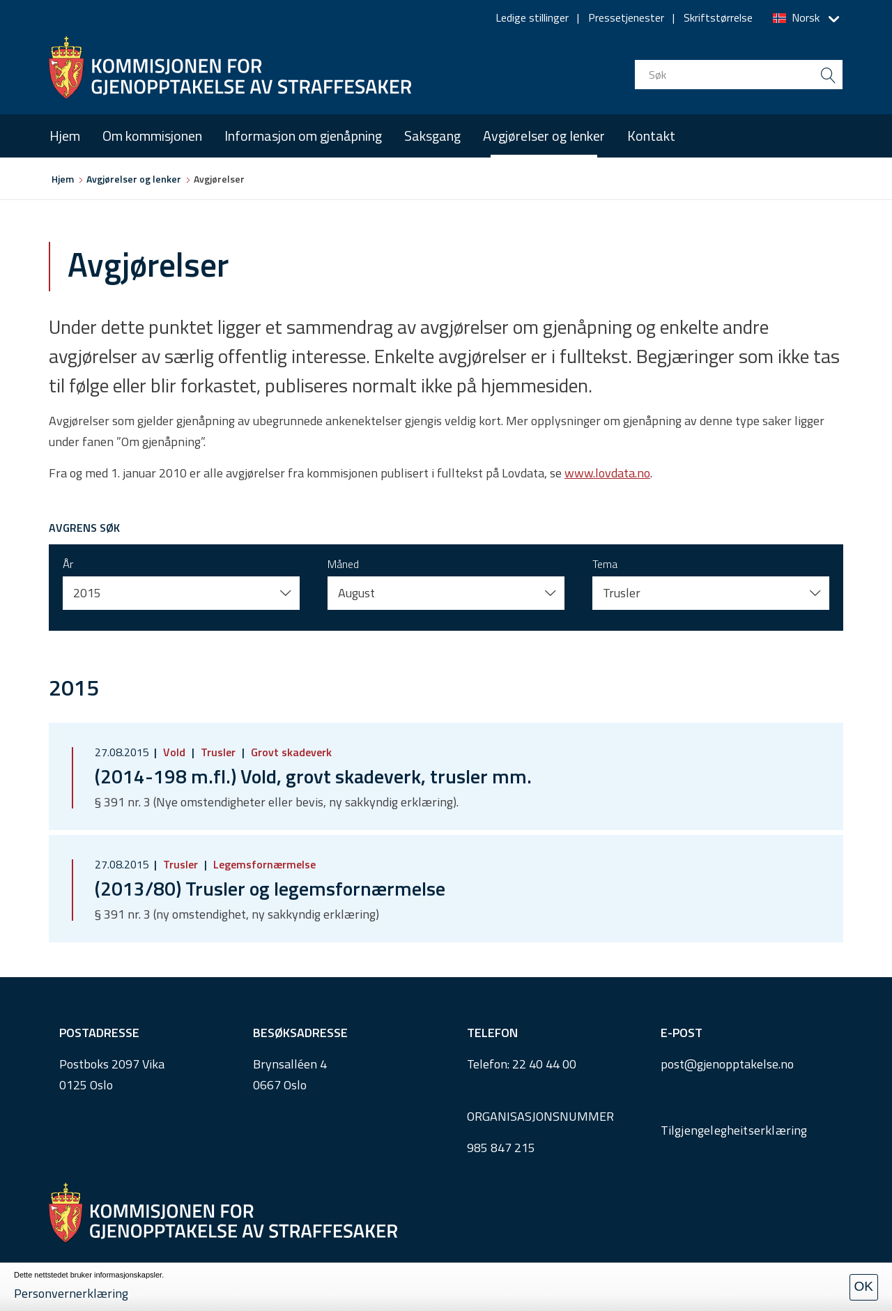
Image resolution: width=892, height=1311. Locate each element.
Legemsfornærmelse (263, 864)
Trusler (218, 752)
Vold (174, 752)
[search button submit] (828, 74)
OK (863, 1286)
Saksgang (432, 135)
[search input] (738, 74)
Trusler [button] (621, 592)
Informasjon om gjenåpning (303, 135)
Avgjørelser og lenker (544, 135)
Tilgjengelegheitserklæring (734, 1130)
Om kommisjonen (152, 135)
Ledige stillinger (532, 17)
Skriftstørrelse (718, 17)
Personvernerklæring (71, 1293)
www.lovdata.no (607, 472)
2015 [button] (87, 592)
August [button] (356, 592)
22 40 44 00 (544, 1064)
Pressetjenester (626, 17)
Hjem (64, 135)
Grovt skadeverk (290, 752)
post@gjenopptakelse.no (727, 1064)
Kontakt (651, 135)
